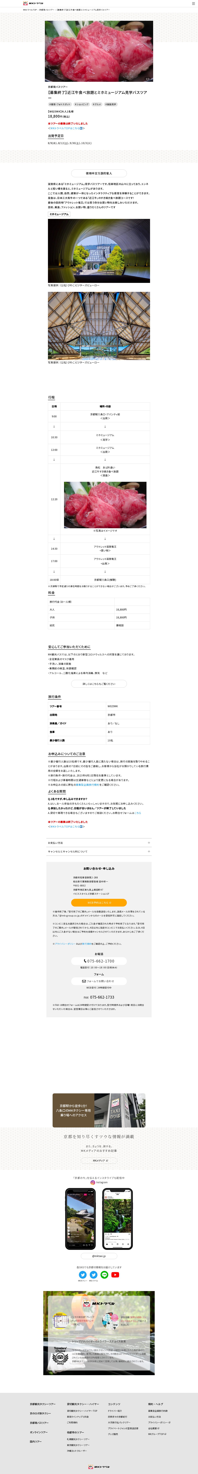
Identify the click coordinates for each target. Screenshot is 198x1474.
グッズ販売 (113, 1434)
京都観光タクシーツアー (43, 1404)
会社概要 (152, 1428)
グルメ (98, 104)
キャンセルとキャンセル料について (68, 851)
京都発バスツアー (39, 1423)
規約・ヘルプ (155, 1404)
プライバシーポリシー (65, 943)
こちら (137, 813)
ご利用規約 (72, 1422)
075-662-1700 (99, 961)
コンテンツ (114, 1404)
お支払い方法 (55, 843)
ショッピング (82, 104)
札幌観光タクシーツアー (78, 1439)
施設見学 (111, 104)
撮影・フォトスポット (60, 104)
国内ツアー (36, 1441)
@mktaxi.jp (99, 1256)
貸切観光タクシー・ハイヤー (83, 1404)
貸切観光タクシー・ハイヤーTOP (82, 1410)
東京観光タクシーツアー (78, 1445)
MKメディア (99, 1160)
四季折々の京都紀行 (117, 1416)
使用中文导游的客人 (99, 173)
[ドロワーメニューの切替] (193, 3)
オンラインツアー (39, 1432)
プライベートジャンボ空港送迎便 (123, 1428)
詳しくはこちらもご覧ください (99, 684)
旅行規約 (86, 943)
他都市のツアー (75, 1432)
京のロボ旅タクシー (40, 1413)
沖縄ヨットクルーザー (77, 1450)
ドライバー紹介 (115, 1410)
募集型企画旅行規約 (87, 784)
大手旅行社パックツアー (119, 1422)
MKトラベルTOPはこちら (66, 128)
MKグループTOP (156, 1434)
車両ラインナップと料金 (78, 1416)
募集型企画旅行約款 (158, 1410)
